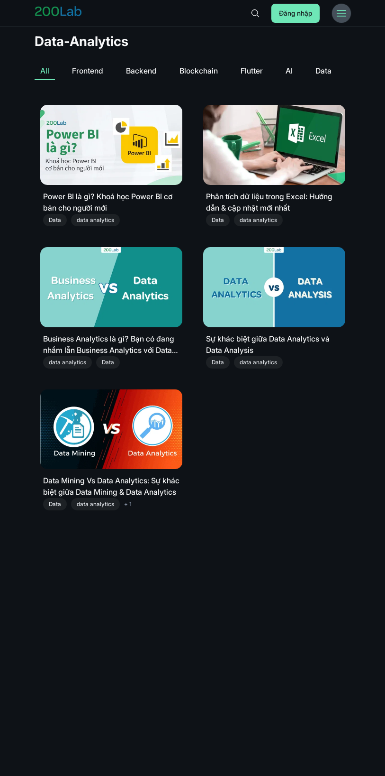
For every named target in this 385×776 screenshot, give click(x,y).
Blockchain (198, 70)
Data (323, 70)
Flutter (252, 70)
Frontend (87, 70)
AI (289, 70)
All (44, 70)
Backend (141, 70)
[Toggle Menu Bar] (341, 13)
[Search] (255, 13)
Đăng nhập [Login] (295, 13)
